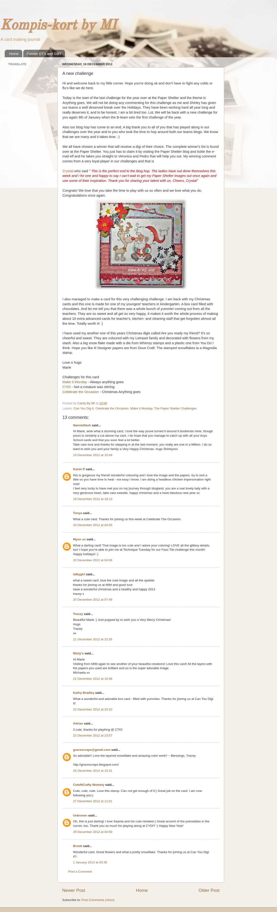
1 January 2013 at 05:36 (90, 862)
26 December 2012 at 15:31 (92, 770)
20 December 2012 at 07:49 (92, 599)
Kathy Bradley (83, 692)
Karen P (79, 469)
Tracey (78, 614)
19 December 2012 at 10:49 (92, 455)
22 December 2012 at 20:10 (92, 709)
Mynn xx (79, 539)
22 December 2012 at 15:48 (92, 678)
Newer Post (73, 890)
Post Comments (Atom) (98, 900)
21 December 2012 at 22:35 (92, 639)
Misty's (78, 653)
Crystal (67, 171)
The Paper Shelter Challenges (175, 408)
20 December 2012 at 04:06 (92, 560)
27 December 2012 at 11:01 (92, 801)
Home (14, 54)
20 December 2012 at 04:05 (92, 525)
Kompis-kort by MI (58, 26)
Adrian (78, 723)
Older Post (209, 890)
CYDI (67, 387)
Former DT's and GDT (44, 54)
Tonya (77, 513)
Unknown (80, 815)
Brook (77, 846)
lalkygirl (79, 574)
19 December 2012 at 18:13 (92, 499)
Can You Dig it (83, 408)
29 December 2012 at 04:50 (92, 832)
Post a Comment (80, 871)
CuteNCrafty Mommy (88, 784)
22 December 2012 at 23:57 (92, 735)
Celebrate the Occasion (80, 392)
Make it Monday (74, 382)
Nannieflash (82, 425)
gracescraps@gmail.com (92, 750)
